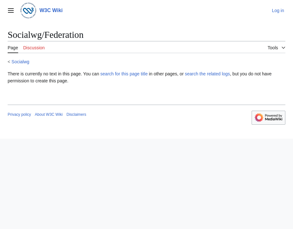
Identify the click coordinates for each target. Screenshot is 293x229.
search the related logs (207, 73)
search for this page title (124, 73)
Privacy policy (19, 114)
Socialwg (20, 61)
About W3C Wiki (48, 114)
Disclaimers (76, 114)
